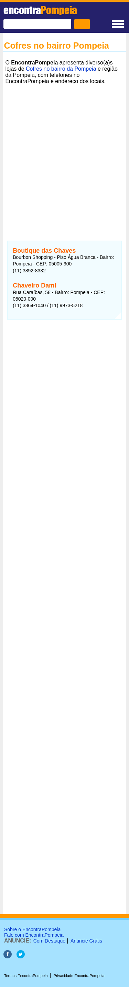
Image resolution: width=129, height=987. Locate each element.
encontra (40, 10)
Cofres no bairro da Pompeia (61, 69)
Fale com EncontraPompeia (34, 935)
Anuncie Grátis (86, 941)
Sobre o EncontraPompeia (32, 929)
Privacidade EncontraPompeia (79, 976)
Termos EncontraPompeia (26, 976)
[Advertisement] (64, 151)
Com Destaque (49, 941)
